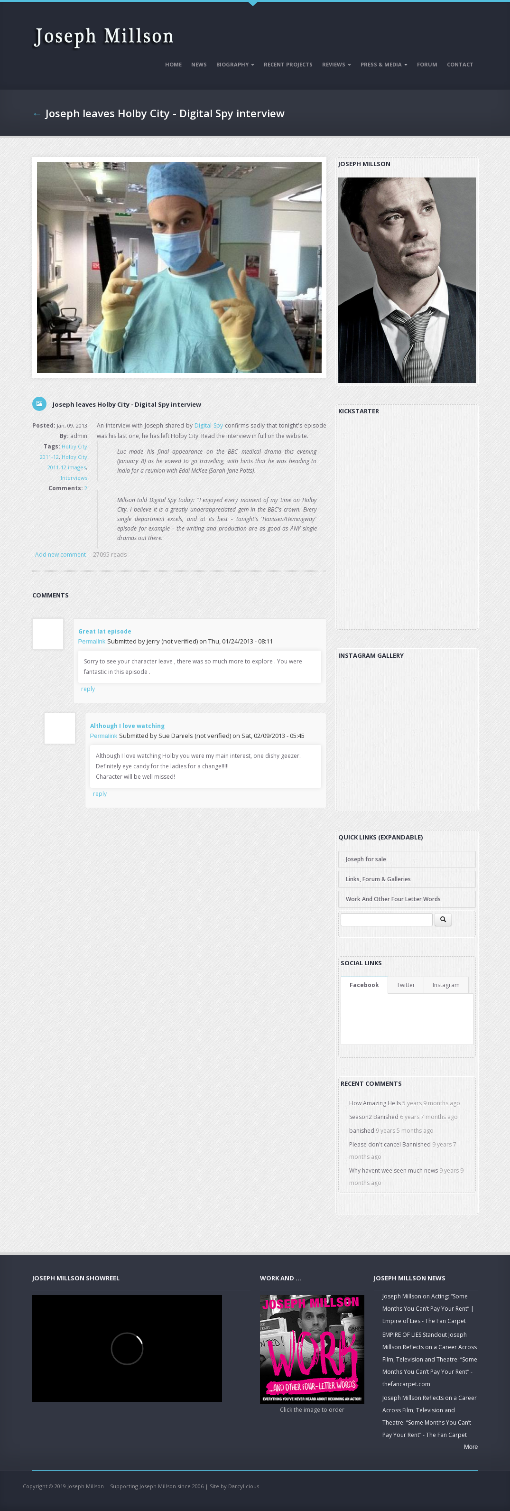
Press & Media (382, 66)
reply (88, 689)
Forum (427, 64)
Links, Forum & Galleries (378, 879)
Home (173, 64)
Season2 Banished (374, 1117)
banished (361, 1131)
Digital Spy (209, 425)
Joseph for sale (366, 859)
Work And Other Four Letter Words (393, 899)
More (471, 1446)
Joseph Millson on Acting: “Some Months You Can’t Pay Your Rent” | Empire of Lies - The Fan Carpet (428, 1308)
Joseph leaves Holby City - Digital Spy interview (165, 113)
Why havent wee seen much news (393, 1170)
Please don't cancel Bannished (390, 1144)
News (199, 64)
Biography (233, 66)
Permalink (92, 641)
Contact (460, 64)
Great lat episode (104, 631)
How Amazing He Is (375, 1103)
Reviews (334, 66)
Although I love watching (127, 726)
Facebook (364, 985)
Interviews (74, 477)
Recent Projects (288, 64)
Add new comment (60, 554)
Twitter (406, 985)
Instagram (446, 985)
